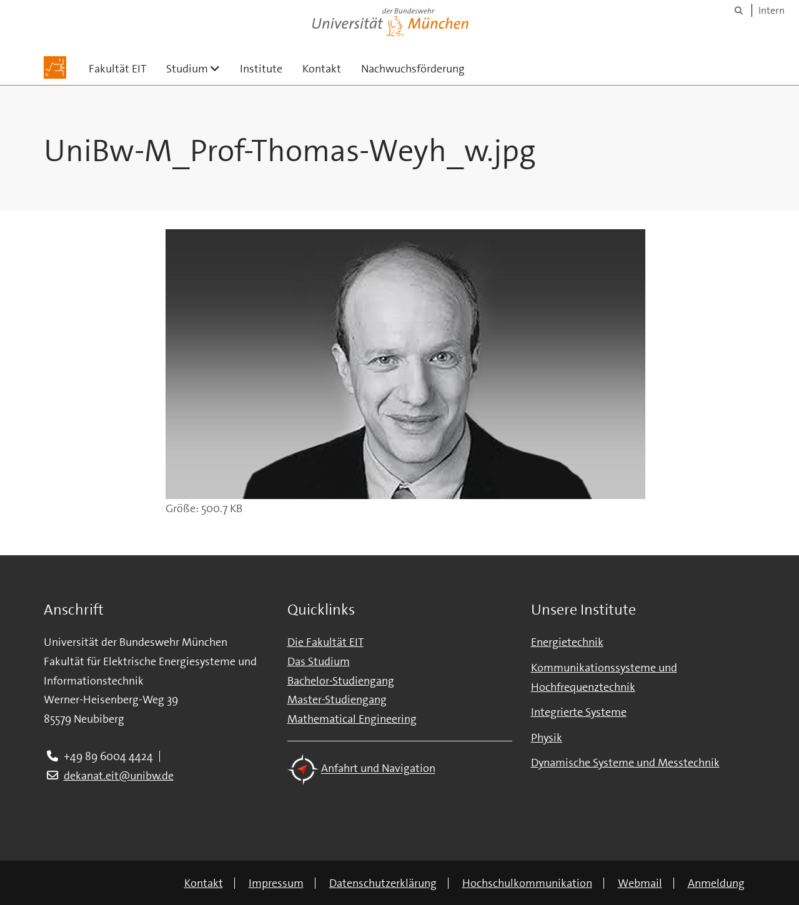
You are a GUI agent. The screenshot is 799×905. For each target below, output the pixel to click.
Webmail (640, 883)
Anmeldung (716, 883)
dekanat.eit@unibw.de (119, 775)
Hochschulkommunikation (527, 883)
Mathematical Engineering (352, 718)
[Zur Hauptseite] (55, 67)
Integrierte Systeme (579, 712)
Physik (546, 737)
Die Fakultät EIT (325, 642)
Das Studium (318, 661)
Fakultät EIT (117, 68)
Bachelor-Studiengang (340, 680)
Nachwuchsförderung (413, 68)
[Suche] (738, 10)
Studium (198, 68)
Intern (771, 10)
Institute (261, 68)
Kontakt (321, 68)
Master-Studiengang (337, 699)
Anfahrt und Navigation (378, 768)
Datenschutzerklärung (383, 883)
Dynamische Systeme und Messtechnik (625, 762)
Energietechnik (567, 642)
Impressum (276, 883)
